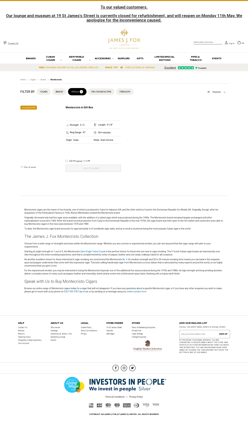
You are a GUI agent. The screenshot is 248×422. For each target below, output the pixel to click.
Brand (43, 80)
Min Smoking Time (101, 91)
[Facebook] (115, 368)
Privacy (84, 334)
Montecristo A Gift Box (79, 107)
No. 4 (124, 259)
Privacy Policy (136, 397)
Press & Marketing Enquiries (143, 327)
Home (23, 80)
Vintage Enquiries (139, 337)
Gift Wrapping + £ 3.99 (78, 161)
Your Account (23, 343)
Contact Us (13, 43)
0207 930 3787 (71, 291)
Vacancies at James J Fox (61, 334)
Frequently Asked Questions (30, 340)
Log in (232, 43)
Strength (124, 91)
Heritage (54, 331)
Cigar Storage (137, 334)
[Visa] (155, 405)
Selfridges (110, 334)
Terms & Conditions (89, 331)
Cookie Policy (86, 327)
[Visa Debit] (145, 406)
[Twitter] (132, 368)
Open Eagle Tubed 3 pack (92, 251)
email (85, 291)
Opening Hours (24, 337)
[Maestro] (117, 407)
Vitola (77, 91)
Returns (21, 334)
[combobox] (208, 42)
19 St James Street (114, 327)
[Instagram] (124, 368)
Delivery (21, 331)
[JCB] (99, 407)
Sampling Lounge (58, 337)
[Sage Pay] (127, 406)
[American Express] (91, 407)
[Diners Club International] (136, 407)
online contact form (136, 291)
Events (53, 340)
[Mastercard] (108, 407)
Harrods (109, 331)
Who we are (55, 327)
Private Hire (136, 331)
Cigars (33, 80)
